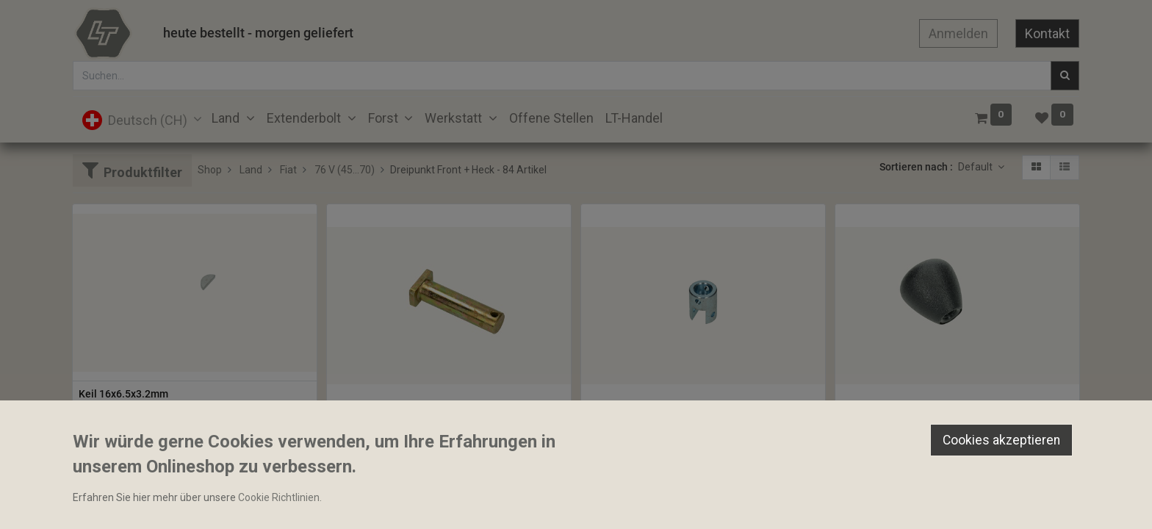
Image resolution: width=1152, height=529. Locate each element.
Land (251, 170)
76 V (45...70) (344, 170)
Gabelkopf (611, 419)
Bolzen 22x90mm (373, 419)
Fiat (288, 170)
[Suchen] (1065, 75)
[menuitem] (551, 118)
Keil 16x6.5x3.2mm (123, 394)
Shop (210, 170)
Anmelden (958, 33)
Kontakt (1047, 33)
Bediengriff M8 (876, 419)
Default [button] (976, 167)
